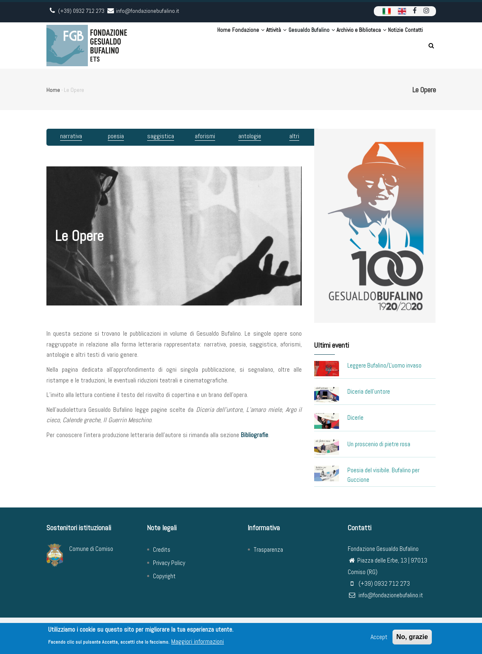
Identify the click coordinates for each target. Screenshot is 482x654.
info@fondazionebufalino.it (385, 595)
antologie (249, 136)
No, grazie (412, 638)
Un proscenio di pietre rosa (378, 444)
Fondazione (196, 45)
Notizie (381, 45)
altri (294, 136)
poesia (116, 136)
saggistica (160, 136)
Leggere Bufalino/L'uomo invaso (384, 365)
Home (165, 45)
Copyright (164, 576)
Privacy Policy (169, 563)
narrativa (71, 136)
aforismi (205, 136)
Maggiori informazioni (197, 642)
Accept (379, 638)
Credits (161, 549)
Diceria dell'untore (368, 391)
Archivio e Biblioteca (338, 45)
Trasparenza (268, 549)
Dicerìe (355, 417)
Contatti (409, 45)
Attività (234, 45)
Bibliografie (254, 434)
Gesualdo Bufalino (278, 45)
